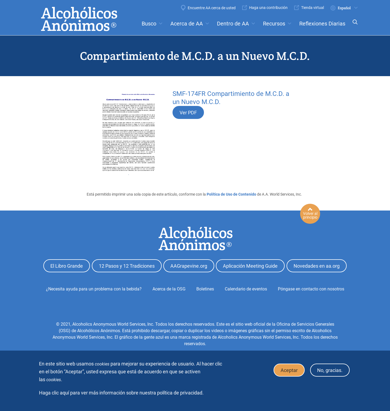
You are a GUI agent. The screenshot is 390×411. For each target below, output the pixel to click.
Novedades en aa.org (317, 266)
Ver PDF (188, 112)
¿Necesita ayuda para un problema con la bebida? (94, 289)
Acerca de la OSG (169, 289)
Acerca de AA (186, 23)
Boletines (205, 289)
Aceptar (289, 370)
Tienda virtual (312, 7)
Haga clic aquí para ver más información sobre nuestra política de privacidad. (121, 393)
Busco (149, 23)
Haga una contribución (268, 7)
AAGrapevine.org (188, 266)
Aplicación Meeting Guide (250, 266)
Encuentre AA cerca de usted (212, 8)
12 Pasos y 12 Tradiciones (127, 266)
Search (353, 26)
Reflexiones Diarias (322, 23)
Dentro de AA (233, 23)
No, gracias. (330, 370)
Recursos (274, 23)
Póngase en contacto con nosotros (311, 289)
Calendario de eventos (246, 289)
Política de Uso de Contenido (231, 194)
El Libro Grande (66, 266)
